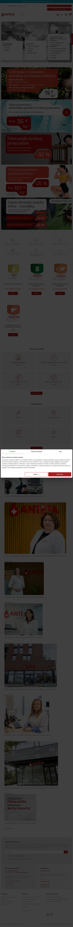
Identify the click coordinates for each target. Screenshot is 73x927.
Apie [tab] (60, 451)
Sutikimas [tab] (12, 451)
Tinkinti (36, 474)
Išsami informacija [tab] (36, 451)
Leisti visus (59, 474)
